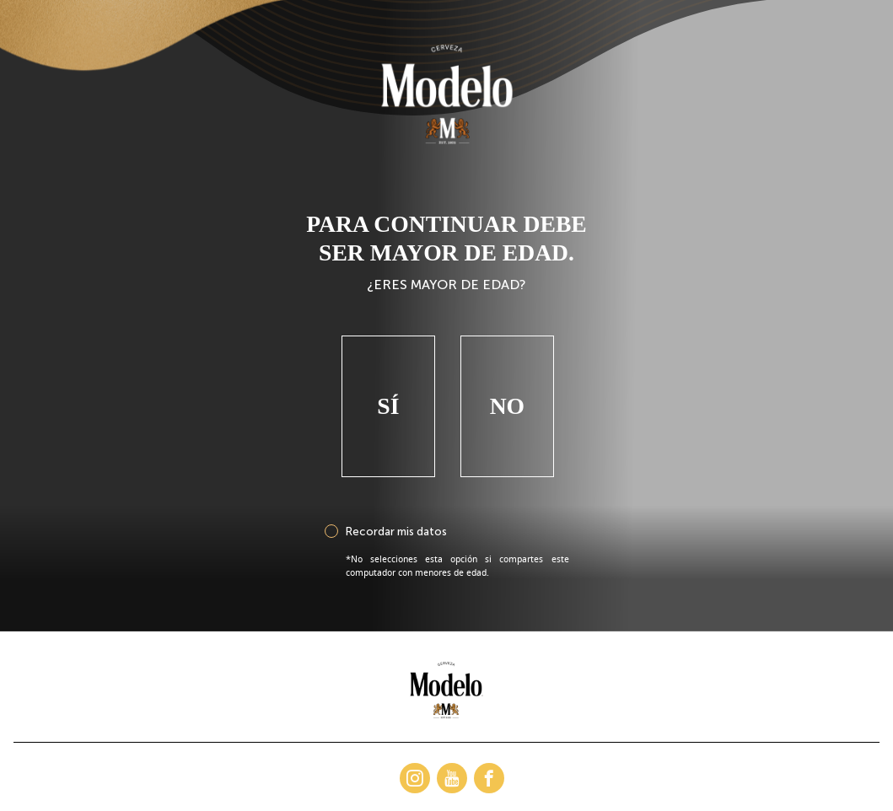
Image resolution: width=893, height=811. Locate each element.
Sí (388, 395)
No (507, 395)
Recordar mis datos (396, 520)
